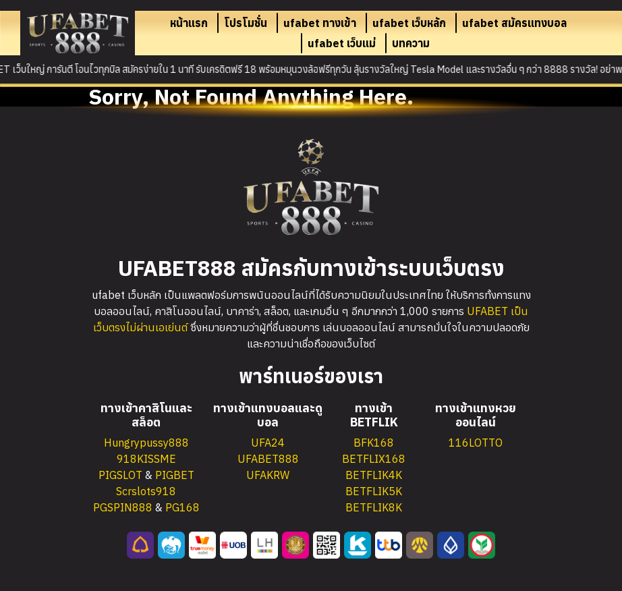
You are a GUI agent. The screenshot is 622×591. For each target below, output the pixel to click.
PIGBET (174, 475)
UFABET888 (268, 459)
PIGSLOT (120, 475)
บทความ (411, 43)
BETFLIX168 (373, 459)
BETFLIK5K (373, 491)
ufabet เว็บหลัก (409, 23)
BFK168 (374, 442)
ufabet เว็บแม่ (342, 43)
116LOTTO (476, 442)
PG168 (182, 507)
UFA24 (268, 442)
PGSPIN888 (122, 507)
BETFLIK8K (373, 507)
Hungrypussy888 (146, 442)
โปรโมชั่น (245, 23)
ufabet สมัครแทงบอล (514, 23)
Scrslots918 (146, 491)
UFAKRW (267, 475)
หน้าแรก (189, 23)
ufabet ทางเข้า (319, 23)
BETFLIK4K (373, 475)
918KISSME (146, 459)
